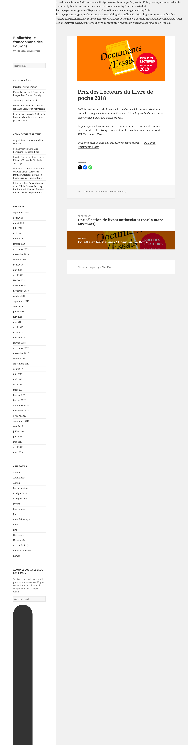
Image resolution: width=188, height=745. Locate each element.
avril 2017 (18, 384)
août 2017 (18, 368)
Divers (16, 503)
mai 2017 (17, 379)
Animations (19, 477)
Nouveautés (19, 540)
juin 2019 (17, 269)
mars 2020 (18, 238)
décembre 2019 (21, 249)
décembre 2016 (21, 405)
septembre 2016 (21, 421)
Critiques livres (20, 498)
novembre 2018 (21, 290)
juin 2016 (17, 436)
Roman (16, 555)
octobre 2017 (19, 358)
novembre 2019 (21, 254)
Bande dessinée (21, 488)
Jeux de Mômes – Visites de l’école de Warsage (28, 160)
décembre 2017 (21, 348)
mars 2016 (18, 452)
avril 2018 (18, 327)
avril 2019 (18, 275)
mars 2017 (18, 389)
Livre (16, 524)
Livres (16, 529)
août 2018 (18, 306)
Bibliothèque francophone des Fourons (28, 41)
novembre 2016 (21, 410)
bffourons (103, 191)
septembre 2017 (21, 363)
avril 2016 (18, 447)
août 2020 (18, 217)
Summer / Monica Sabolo (25, 100)
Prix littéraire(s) (21, 545)
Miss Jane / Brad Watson (25, 86)
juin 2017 (17, 374)
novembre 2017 (21, 353)
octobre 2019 (19, 259)
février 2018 (19, 337)
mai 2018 (17, 322)
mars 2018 (18, 332)
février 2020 (19, 243)
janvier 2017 (19, 400)
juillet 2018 (18, 311)
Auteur (16, 482)
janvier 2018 (19, 342)
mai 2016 (17, 441)
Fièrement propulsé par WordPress (95, 267)
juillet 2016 (18, 431)
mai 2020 (17, 233)
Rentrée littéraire (22, 550)
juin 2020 (17, 228)
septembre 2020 (21, 212)
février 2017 (19, 395)
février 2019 (19, 280)
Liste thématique (21, 519)
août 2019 (18, 264)
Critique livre (20, 493)
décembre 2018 (21, 285)
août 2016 (18, 426)
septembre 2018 (21, 301)
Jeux (15, 514)
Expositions (19, 509)
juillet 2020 (18, 223)
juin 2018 (17, 316)
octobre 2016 (19, 415)
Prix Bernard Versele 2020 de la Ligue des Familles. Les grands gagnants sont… (29, 117)
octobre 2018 (19, 296)
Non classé (18, 535)
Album (16, 472)
